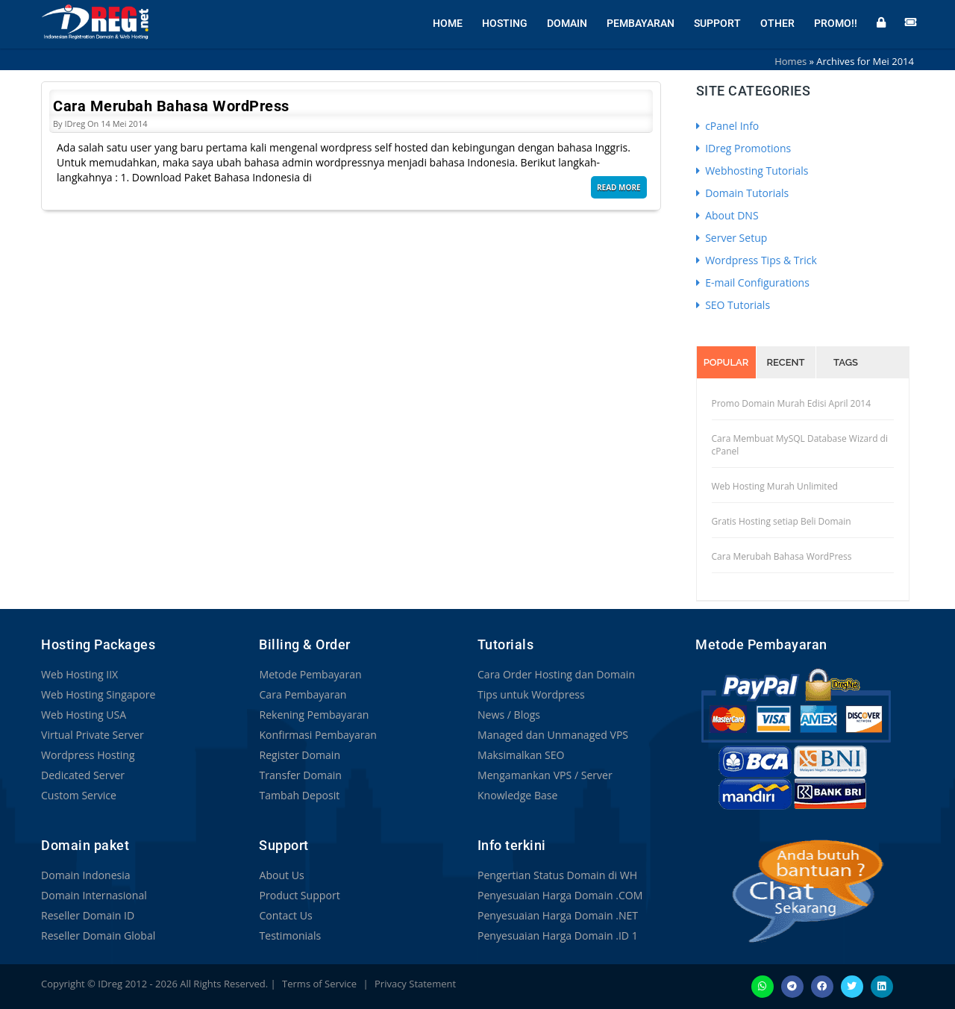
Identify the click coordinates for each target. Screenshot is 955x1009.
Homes (790, 61)
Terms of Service (319, 983)
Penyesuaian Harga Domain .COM (560, 895)
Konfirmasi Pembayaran (317, 735)
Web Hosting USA (83, 714)
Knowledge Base (517, 795)
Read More (619, 187)
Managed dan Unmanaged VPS (552, 735)
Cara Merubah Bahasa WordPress (171, 106)
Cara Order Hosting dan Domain (556, 674)
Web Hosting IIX (79, 674)
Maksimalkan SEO (521, 755)
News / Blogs (509, 714)
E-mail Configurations (753, 282)
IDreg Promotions (744, 148)
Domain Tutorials (742, 193)
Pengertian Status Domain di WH (557, 875)
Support (717, 22)
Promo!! (835, 22)
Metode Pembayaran (309, 674)
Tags (845, 362)
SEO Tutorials (733, 305)
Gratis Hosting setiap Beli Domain (781, 521)
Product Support (299, 895)
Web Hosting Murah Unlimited (775, 486)
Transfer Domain (300, 775)
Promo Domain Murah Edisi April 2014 (791, 403)
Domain (567, 22)
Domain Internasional (93, 895)
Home (448, 22)
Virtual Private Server (92, 735)
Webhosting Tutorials (752, 170)
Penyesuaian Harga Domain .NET (557, 915)
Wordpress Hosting (87, 755)
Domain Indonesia (85, 875)
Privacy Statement (415, 983)
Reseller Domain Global (97, 935)
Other (777, 22)
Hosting (504, 22)
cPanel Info (728, 126)
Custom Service (78, 795)
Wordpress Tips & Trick (756, 260)
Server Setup (732, 238)
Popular (726, 362)
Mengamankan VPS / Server (545, 775)
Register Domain (299, 755)
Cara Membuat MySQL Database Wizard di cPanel (800, 444)
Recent (786, 362)
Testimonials (289, 935)
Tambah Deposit (299, 795)
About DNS (727, 215)
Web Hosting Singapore (98, 694)
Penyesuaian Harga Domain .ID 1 (557, 935)
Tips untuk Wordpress (531, 694)
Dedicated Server (83, 775)
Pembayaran (640, 22)
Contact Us (285, 915)
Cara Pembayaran (302, 694)
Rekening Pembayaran (313, 714)
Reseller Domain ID (87, 915)
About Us (281, 875)
